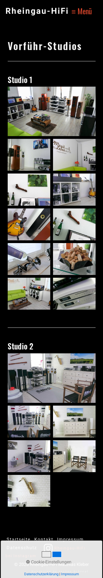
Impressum (70, 539)
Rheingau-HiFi (37, 11)
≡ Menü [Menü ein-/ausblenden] (81, 10)
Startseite (18, 539)
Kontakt (43, 539)
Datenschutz (22, 547)
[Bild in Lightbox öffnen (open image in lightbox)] (52, 111)
